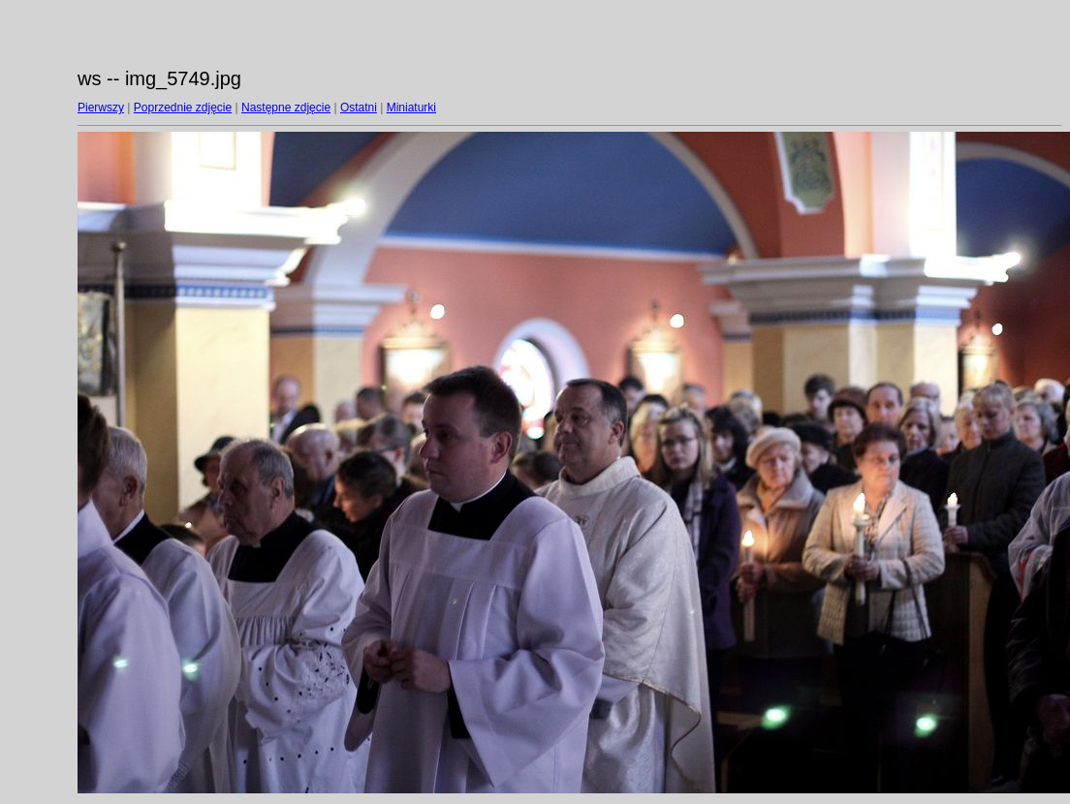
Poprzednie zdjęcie (183, 107)
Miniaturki (411, 107)
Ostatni (358, 107)
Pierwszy (101, 107)
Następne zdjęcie (285, 107)
